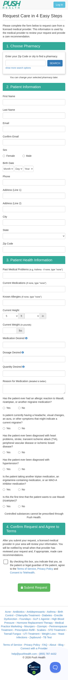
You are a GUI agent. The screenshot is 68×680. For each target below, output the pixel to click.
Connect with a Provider (34, 648)
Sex (5, 149)
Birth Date (8, 163)
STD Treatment (56, 630)
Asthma (51, 611)
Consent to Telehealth (22, 572)
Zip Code (8, 243)
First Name (9, 96)
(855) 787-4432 (48, 653)
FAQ (44, 644)
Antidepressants (36, 611)
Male (29, 155)
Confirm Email (11, 136)
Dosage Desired (12, 352)
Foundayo (25, 619)
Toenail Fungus (12, 633)
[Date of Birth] (8, 169)
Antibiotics (18, 611)
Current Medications (24, 282)
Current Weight (17, 324)
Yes (8, 407)
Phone (6, 176)
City (5, 216)
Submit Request (34, 587)
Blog (60, 644)
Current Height (11, 310)
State (6, 230)
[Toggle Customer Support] (55, 667)
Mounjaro (29, 626)
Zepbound (35, 637)
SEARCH (55, 63)
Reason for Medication (24, 381)
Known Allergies (22, 296)
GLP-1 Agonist (41, 619)
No (23, 407)
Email (6, 123)
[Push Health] (12, 5)
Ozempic (42, 626)
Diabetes (47, 615)
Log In (59, 4)
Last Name (9, 109)
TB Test (47, 637)
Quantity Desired (12, 366)
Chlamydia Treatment (28, 615)
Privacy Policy (45, 568)
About (53, 644)
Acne (8, 611)
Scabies (41, 630)
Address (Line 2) (12, 203)
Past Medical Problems (33, 269)
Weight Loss (49, 633)
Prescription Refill (25, 630)
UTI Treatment (31, 633)
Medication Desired (13, 338)
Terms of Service (26, 568)
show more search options (18, 68)
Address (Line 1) (12, 190)
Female (10, 155)
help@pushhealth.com (24, 653)
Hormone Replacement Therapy (35, 622)
